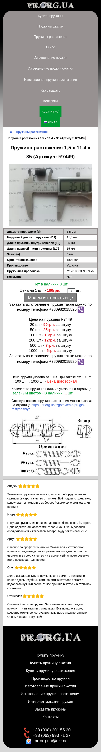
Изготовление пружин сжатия (50, 68)
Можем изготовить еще (50, 297)
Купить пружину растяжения (50, 671)
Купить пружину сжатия (50, 663)
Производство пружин (50, 678)
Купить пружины (50, 16)
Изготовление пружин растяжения (50, 79)
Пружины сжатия (50, 26)
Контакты (50, 101)
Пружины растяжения (50, 37)
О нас (50, 47)
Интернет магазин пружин (50, 701)
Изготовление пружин (50, 57)
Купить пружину (50, 655)
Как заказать (50, 90)
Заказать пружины (50, 709)
